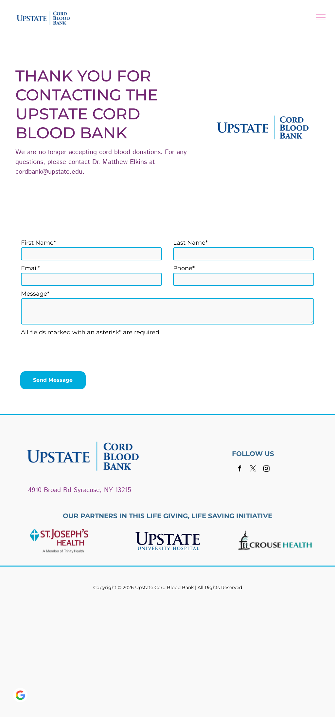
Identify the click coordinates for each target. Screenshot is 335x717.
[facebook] (239, 469)
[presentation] (70, 352)
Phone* (184, 268)
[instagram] (266, 469)
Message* (35, 293)
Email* (30, 268)
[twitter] (253, 469)
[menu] (320, 17)
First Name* (38, 242)
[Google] (20, 696)
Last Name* (190, 242)
